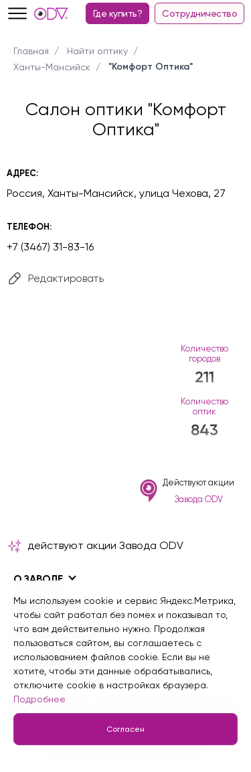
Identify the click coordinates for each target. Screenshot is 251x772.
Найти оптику (97, 51)
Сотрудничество (199, 13)
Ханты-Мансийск (51, 67)
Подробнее (39, 699)
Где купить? (118, 13)
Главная (31, 51)
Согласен (125, 729)
